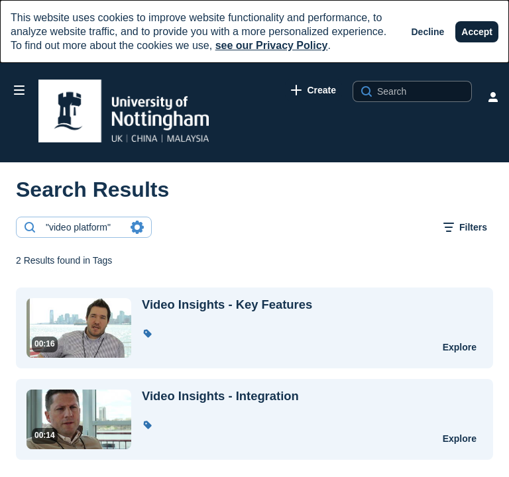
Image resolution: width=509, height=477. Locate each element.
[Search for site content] (422, 91)
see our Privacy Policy (271, 45)
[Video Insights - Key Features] (284, 304)
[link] (313, 90)
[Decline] (428, 31)
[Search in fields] (137, 227)
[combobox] (83, 227)
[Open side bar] (19, 90)
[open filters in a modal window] (465, 227)
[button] (147, 333)
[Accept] (476, 31)
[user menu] (493, 96)
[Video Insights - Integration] (284, 396)
